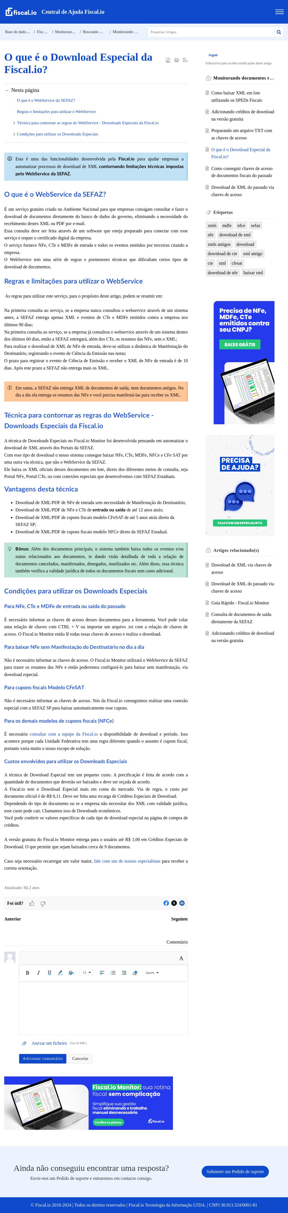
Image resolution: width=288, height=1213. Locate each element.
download (246, 244)
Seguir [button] (213, 55)
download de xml (235, 234)
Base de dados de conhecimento (30, 32)
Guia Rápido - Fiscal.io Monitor (240, 600)
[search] (216, 32)
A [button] (181, 958)
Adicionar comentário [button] (43, 1058)
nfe (211, 234)
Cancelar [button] (80, 1058)
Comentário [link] (177, 942)
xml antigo (253, 253)
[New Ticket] (235, 1171)
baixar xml (253, 272)
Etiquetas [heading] (223, 212)
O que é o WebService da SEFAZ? (46, 100)
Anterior (12, 919)
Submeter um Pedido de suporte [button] (235, 1171)
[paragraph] (96, 514)
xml (222, 263)
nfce (242, 225)
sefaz (256, 225)
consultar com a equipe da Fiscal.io (64, 734)
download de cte (223, 253)
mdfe (227, 225)
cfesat (237, 263)
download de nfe (223, 272)
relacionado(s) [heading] (236, 548)
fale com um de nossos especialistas (127, 861)
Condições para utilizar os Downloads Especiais (57, 134)
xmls (212, 225)
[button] (279, 32)
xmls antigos (219, 244)
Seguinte (179, 919)
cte (210, 263)
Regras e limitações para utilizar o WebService (56, 111)
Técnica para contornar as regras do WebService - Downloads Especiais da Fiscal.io (88, 123)
